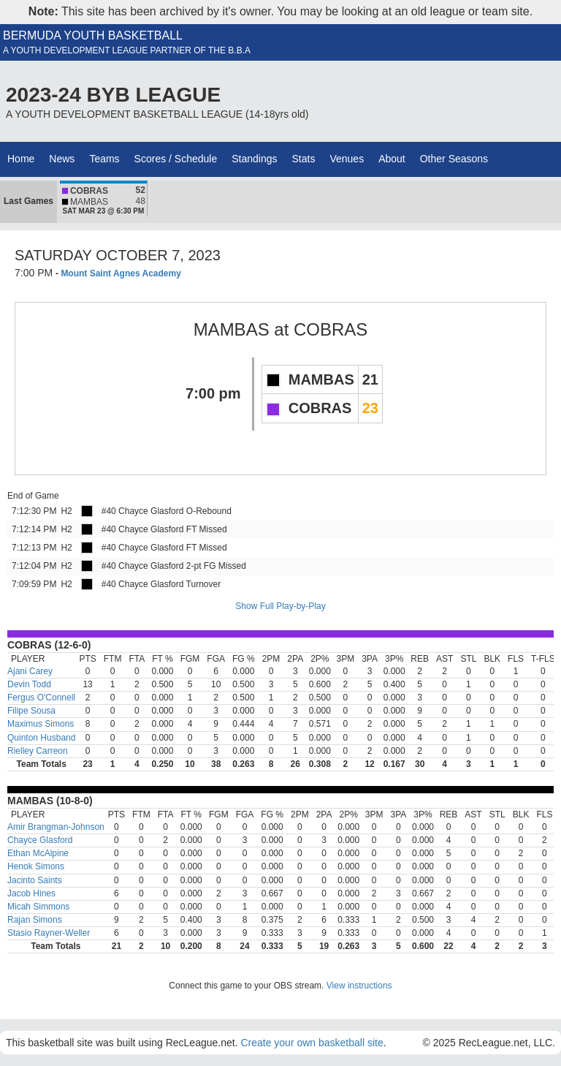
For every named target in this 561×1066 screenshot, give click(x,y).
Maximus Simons (40, 724)
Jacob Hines (31, 893)
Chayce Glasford (39, 840)
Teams (104, 159)
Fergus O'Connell (41, 697)
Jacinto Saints (34, 880)
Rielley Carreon (37, 751)
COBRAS (330, 329)
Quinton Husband (41, 738)
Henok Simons (35, 866)
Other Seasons (454, 159)
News (62, 159)
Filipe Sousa (31, 711)
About (391, 159)
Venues (346, 159)
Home (20, 159)
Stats (304, 159)
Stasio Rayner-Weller (48, 933)
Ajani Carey (30, 671)
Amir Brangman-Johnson (55, 827)
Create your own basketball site (311, 1042)
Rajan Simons (34, 920)
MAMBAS (232, 329)
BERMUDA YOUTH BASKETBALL (93, 35)
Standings (254, 159)
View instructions (359, 985)
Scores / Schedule (176, 159)
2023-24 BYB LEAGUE (113, 94)
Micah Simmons (38, 906)
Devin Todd (29, 684)
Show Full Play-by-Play (280, 606)
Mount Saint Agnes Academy (120, 273)
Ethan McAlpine (38, 853)
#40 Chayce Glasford (143, 511)
